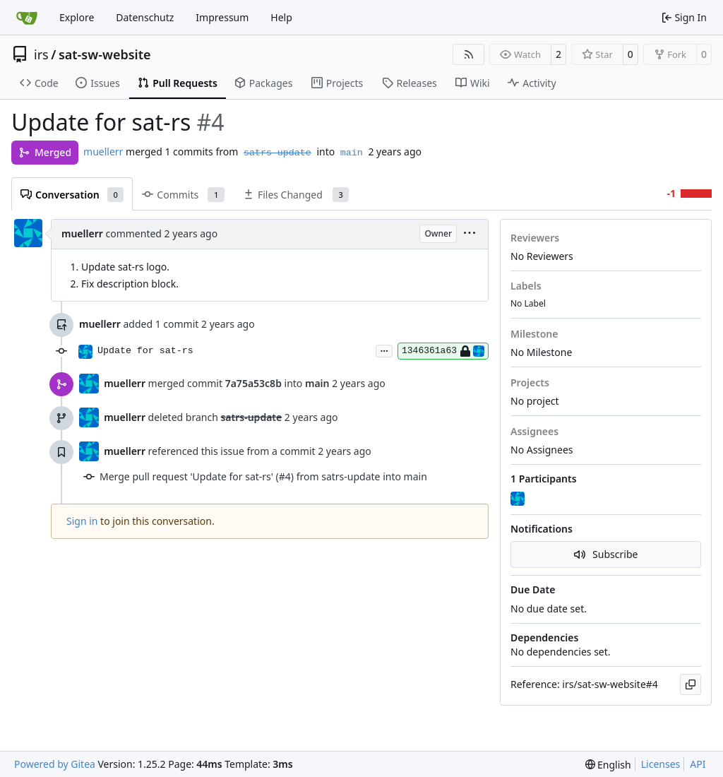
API (697, 764)
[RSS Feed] (469, 54)
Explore (76, 17)
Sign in (81, 521)
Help (281, 17)
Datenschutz (145, 17)
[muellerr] (518, 499)
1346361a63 (443, 351)
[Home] (27, 17)
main (351, 153)
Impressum (222, 17)
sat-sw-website (105, 54)
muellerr (103, 151)
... (384, 350)
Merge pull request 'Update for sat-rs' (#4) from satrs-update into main (263, 476)
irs (41, 54)
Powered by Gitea (54, 764)
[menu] (469, 234)
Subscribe (606, 554)
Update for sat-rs (145, 350)
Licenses (661, 764)
